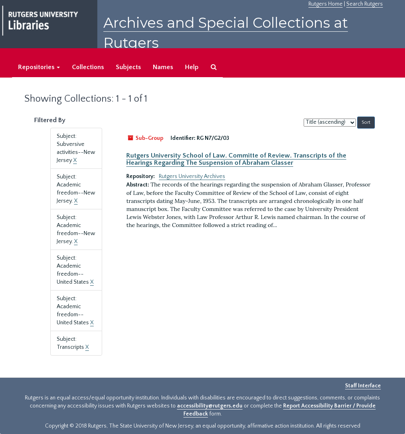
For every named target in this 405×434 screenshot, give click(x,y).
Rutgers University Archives (192, 176)
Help (192, 67)
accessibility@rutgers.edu (210, 406)
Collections (88, 67)
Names (163, 67)
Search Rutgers (364, 4)
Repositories (39, 67)
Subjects (128, 67)
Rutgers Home (325, 4)
